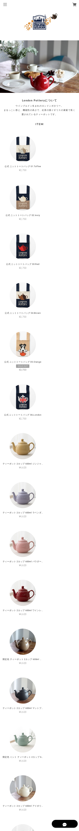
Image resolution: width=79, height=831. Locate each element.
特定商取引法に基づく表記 (39, 809)
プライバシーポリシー (39, 804)
